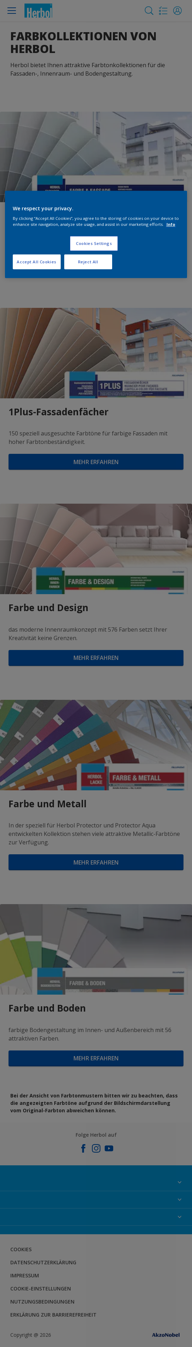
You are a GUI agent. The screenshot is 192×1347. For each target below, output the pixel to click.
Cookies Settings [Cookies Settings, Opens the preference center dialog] (94, 243)
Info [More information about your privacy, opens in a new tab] (170, 224)
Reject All (88, 261)
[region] (96, 234)
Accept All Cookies (36, 261)
